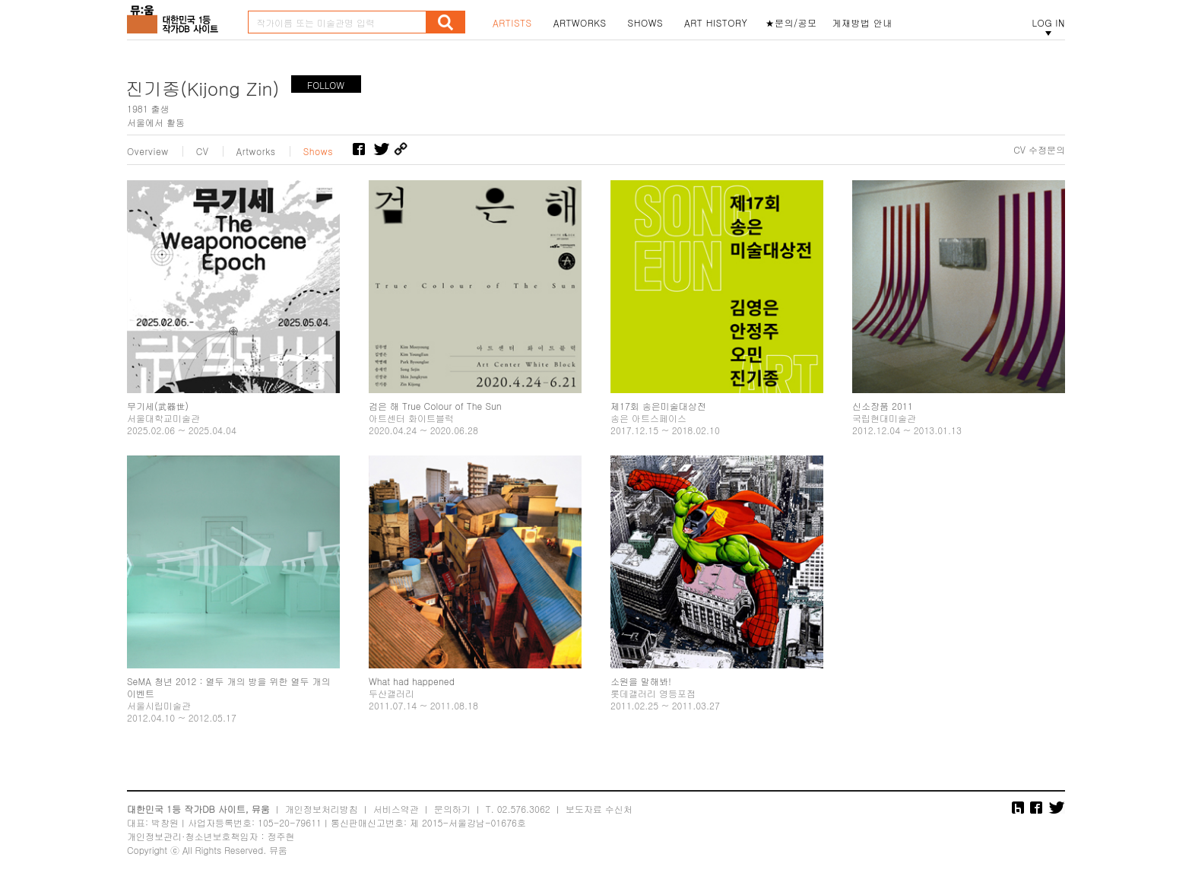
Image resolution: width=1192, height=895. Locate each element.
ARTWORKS (580, 22)
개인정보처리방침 (321, 808)
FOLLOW (325, 84)
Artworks (256, 151)
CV (202, 151)
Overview (148, 151)
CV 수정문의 (1039, 149)
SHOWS (645, 22)
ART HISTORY (716, 22)
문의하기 (452, 808)
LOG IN (1048, 22)
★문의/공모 (791, 22)
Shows (318, 151)
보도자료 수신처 (599, 808)
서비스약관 (396, 808)
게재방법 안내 (862, 22)
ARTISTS (512, 22)
